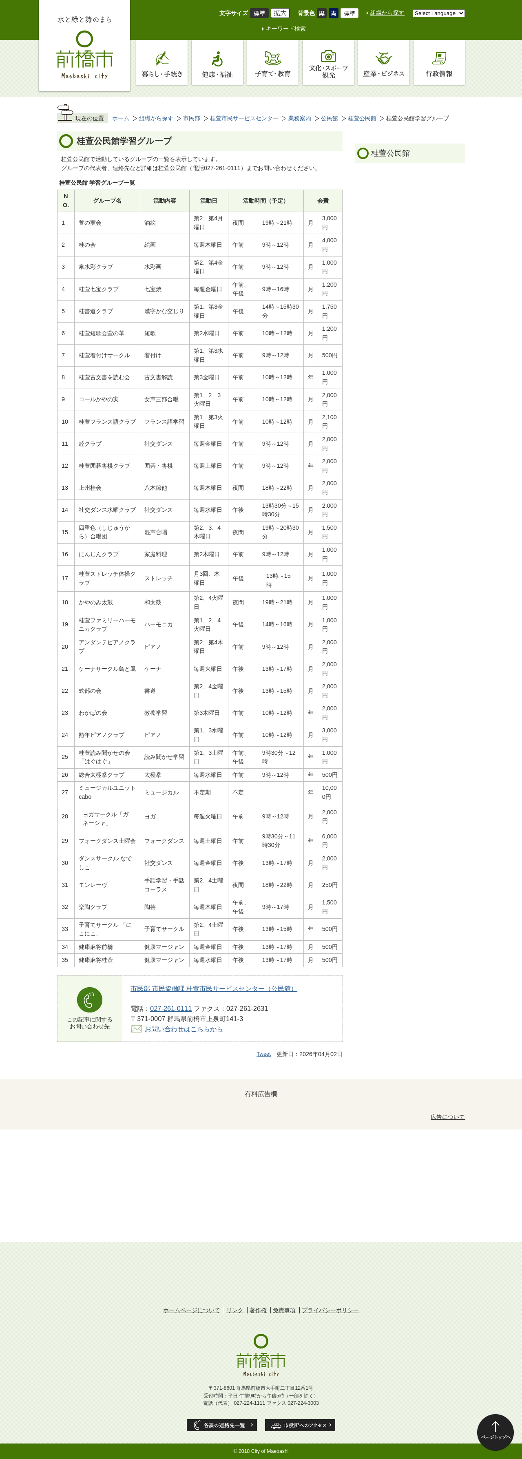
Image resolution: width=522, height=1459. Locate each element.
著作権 (258, 1310)
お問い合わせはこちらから (184, 1028)
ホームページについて (191, 1310)
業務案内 (299, 118)
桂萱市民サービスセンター (244, 118)
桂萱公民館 (362, 118)
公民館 (329, 118)
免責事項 (284, 1310)
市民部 (191, 118)
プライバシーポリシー (330, 1310)
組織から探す (387, 12)
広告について (448, 1117)
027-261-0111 (171, 1008)
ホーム (120, 118)
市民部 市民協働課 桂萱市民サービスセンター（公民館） (213, 988)
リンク (234, 1310)
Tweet (264, 1054)
